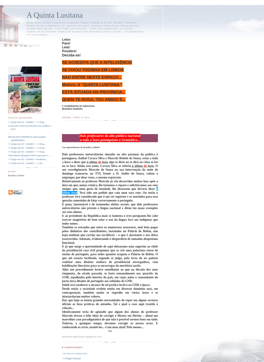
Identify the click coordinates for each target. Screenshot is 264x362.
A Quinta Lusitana (55, 15)
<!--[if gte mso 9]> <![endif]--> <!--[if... (25, 163)
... (9, 133)
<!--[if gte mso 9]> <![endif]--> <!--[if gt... (27, 122)
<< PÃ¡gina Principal (71, 358)
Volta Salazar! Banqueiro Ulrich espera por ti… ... (30, 155)
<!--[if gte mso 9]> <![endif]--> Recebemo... (27, 159)
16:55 (99, 337)
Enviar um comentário (75, 354)
